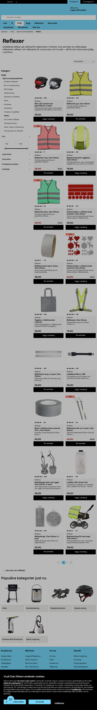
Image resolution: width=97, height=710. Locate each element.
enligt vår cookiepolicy (12, 683)
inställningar (77, 689)
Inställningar (59, 703)
